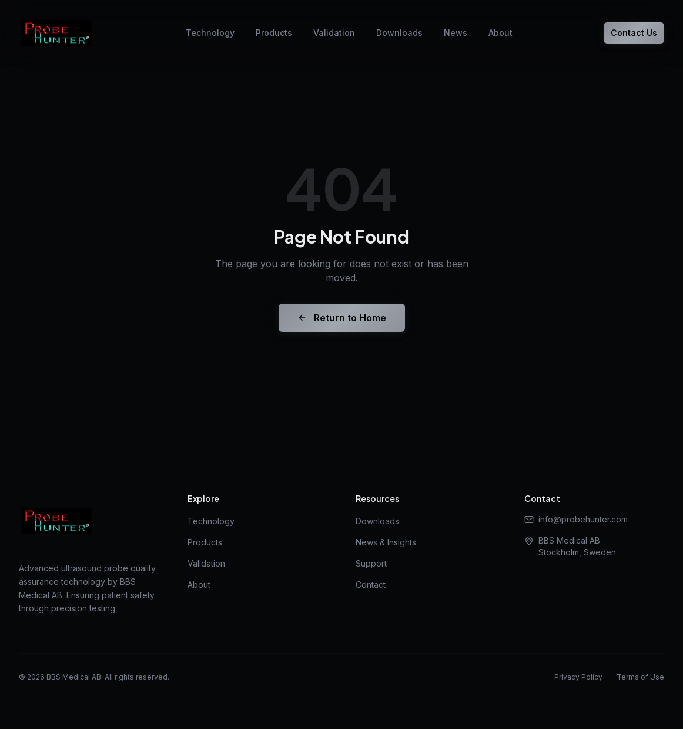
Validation (334, 33)
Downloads (399, 33)
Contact (371, 585)
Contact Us (634, 33)
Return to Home (341, 318)
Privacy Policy (578, 677)
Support (371, 563)
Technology (210, 33)
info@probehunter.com (576, 519)
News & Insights (386, 542)
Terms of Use (640, 677)
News (455, 33)
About (500, 33)
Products (274, 33)
